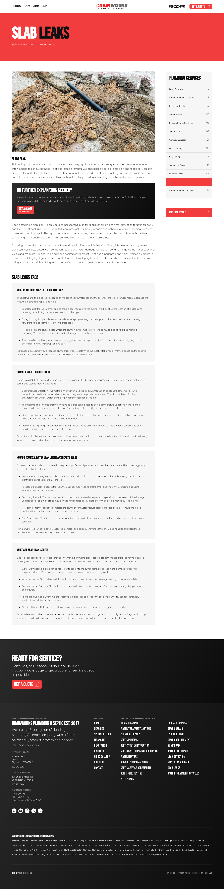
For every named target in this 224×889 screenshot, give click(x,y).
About (44, 6)
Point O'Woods (162, 850)
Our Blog (99, 762)
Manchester (153, 845)
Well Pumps (189, 131)
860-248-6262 (18, 767)
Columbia (99, 840)
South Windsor (53, 854)
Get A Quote (25, 210)
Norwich (87, 850)
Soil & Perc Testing (131, 773)
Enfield (201, 840)
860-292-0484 (177, 6)
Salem (14, 854)
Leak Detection (189, 173)
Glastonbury (41, 845)
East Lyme (169, 840)
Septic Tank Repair (178, 762)
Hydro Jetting (189, 148)
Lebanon (117, 845)
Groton (71, 845)
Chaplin (83, 840)
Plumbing (17, 6)
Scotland (23, 854)
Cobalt (91, 840)
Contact (98, 768)
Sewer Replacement (179, 740)
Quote (201, 6)
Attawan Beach (36, 840)
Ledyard (126, 845)
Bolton (54, 840)
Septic (27, 6)
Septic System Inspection (135, 745)
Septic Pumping (129, 740)
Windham (133, 854)
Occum (118, 850)
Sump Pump (189, 156)
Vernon (91, 854)
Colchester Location (21, 772)
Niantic (35, 850)
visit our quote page (28, 670)
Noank (43, 850)
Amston (15, 840)
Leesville (135, 845)
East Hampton (156, 840)
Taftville (65, 854)
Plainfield (150, 850)
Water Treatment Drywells (189, 190)
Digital (29, 873)
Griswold (62, 845)
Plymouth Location (20, 752)
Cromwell (119, 840)
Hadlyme (80, 845)
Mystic (15, 850)
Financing (99, 740)
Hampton (89, 845)
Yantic (165, 854)
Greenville (52, 845)
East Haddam (141, 840)
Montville (197, 845)
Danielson (129, 840)
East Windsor (181, 840)
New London (25, 850)
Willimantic (112, 854)
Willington (123, 854)
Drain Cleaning (189, 89)
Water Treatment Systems (189, 97)
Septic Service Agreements (136, 768)
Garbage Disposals (189, 140)
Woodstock (144, 854)
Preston (191, 850)
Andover (24, 840)
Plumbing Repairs (189, 106)
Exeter (15, 845)
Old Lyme (127, 850)
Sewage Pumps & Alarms (189, 123)
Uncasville (82, 854)
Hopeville (99, 845)
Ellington (193, 840)
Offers (36, 6)
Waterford (101, 854)
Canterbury (73, 840)
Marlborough (176, 845)
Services (99, 729)
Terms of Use (170, 873)
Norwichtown (98, 850)
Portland (183, 850)
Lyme (143, 845)
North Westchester (73, 850)
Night (20, 873)
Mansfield (164, 845)
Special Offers (102, 734)
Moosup (206, 845)
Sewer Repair (175, 729)
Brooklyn (63, 840)
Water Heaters (189, 114)
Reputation (100, 745)
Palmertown (138, 850)
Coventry (109, 840)
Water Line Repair (189, 165)
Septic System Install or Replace (140, 751)
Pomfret (174, 850)
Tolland (73, 854)
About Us (99, 751)
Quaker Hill (202, 850)
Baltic (47, 840)
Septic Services (189, 212)
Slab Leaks (189, 182)
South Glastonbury (36, 854)
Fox (24, 873)
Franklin (22, 845)
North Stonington (55, 850)
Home (97, 723)
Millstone (187, 845)
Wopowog (156, 854)
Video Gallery (102, 757)
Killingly (108, 845)
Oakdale (109, 850)
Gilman (31, 845)
